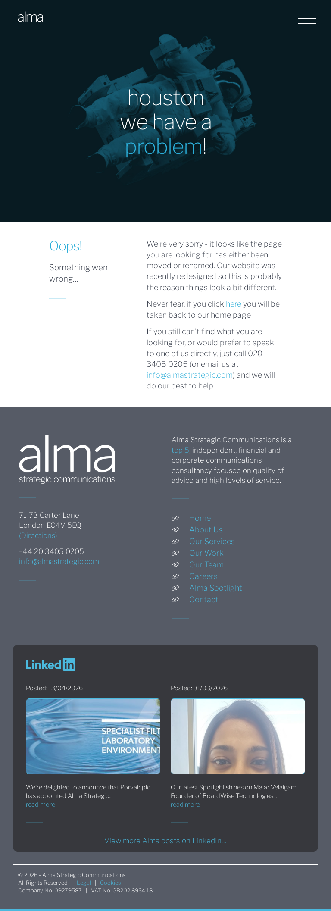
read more (40, 804)
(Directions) (38, 535)
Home (200, 518)
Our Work (206, 552)
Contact (204, 599)
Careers (203, 576)
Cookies (110, 883)
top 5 (180, 450)
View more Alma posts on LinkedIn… (165, 840)
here (233, 303)
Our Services (212, 541)
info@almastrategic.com (190, 374)
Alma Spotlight (215, 587)
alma (30, 16)
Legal (84, 883)
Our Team (206, 564)
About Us (206, 529)
